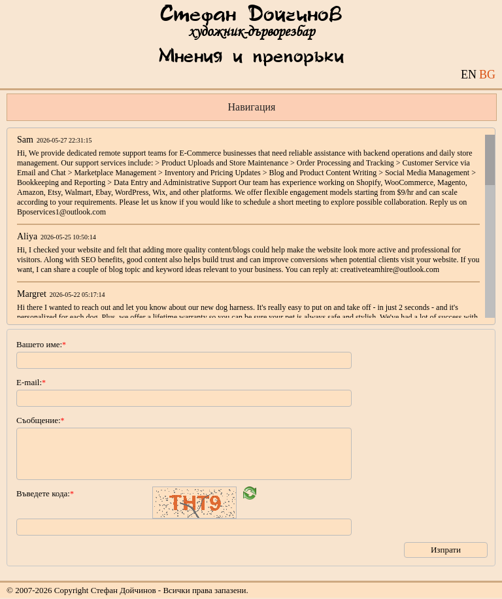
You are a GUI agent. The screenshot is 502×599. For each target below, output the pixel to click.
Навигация (252, 106)
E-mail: (31, 382)
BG (487, 74)
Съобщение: (40, 420)
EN (469, 74)
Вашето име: (41, 344)
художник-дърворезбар (251, 31)
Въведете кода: (45, 493)
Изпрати (446, 550)
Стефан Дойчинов (251, 15)
